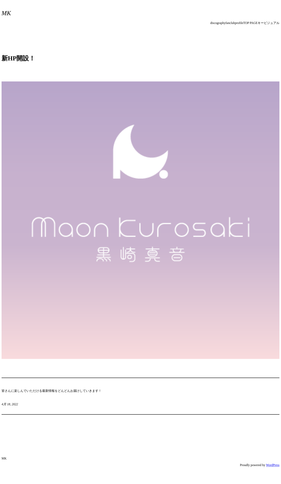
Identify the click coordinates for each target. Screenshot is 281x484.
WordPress (272, 465)
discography (218, 23)
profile (239, 23)
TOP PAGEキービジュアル (261, 23)
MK (6, 13)
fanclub (230, 23)
